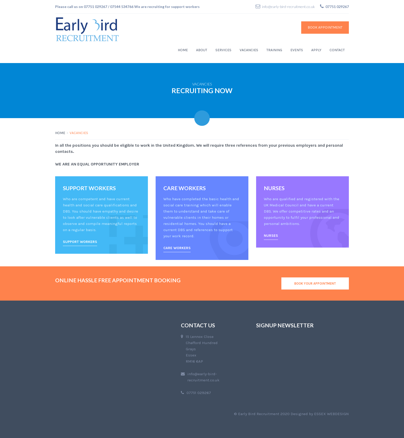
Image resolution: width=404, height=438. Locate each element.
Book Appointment (325, 27)
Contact (337, 50)
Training (274, 50)
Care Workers (177, 248)
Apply (316, 50)
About (201, 50)
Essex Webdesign (331, 413)
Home (183, 50)
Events (296, 50)
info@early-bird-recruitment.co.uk (288, 6)
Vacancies (249, 50)
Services (223, 50)
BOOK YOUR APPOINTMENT (315, 283)
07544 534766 (121, 6)
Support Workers (80, 242)
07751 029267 (95, 6)
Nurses (271, 235)
